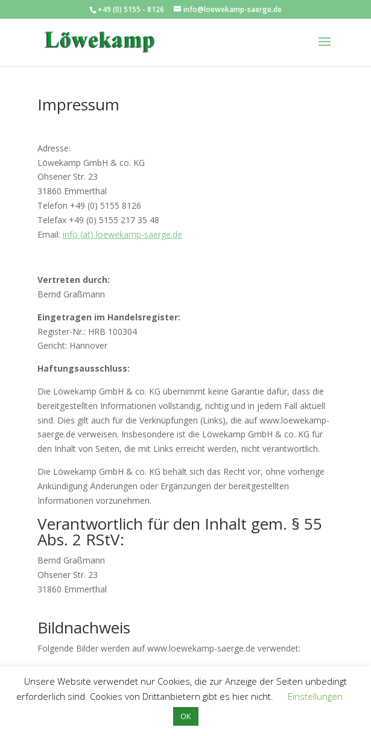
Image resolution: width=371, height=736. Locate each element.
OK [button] (185, 716)
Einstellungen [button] (315, 696)
